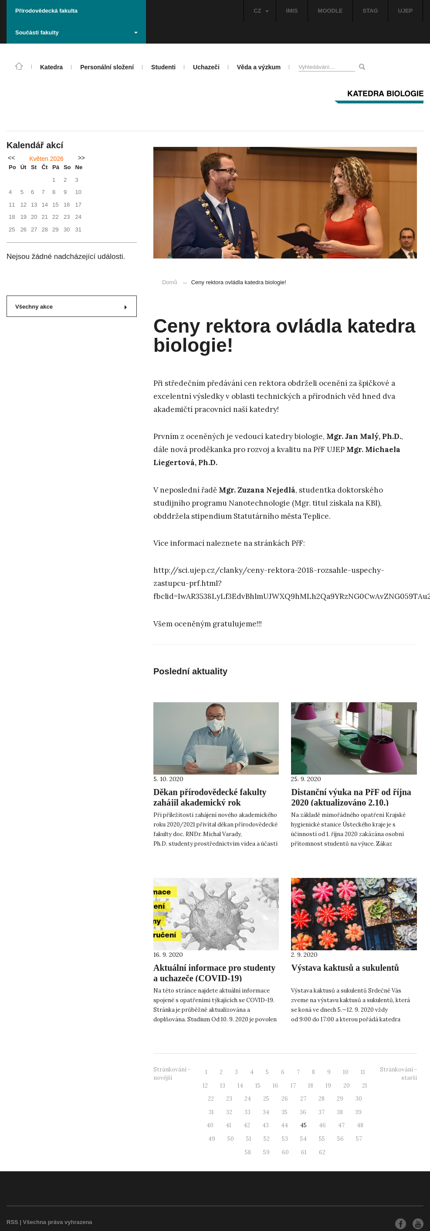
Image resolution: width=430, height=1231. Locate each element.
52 (267, 1139)
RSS (12, 1222)
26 (284, 1098)
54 (303, 1139)
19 (328, 1085)
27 (303, 1098)
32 (229, 1112)
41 (228, 1125)
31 (211, 1112)
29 (340, 1098)
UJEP (405, 10)
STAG (370, 10)
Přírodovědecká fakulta (46, 10)
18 (310, 1085)
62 (322, 1152)
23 (229, 1098)
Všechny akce (71, 306)
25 (266, 1098)
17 (293, 1085)
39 (358, 1112)
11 (363, 1072)
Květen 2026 (46, 158)
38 (340, 1112)
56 (340, 1139)
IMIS (292, 10)
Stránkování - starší (398, 1073)
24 (247, 1098)
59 (266, 1152)
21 (364, 1085)
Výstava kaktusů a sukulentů (345, 968)
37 (321, 1112)
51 (248, 1139)
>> (81, 157)
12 (205, 1085)
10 (346, 1072)
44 (284, 1125)
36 (303, 1112)
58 (248, 1152)
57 (359, 1139)
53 (285, 1139)
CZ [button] (261, 10)
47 (341, 1125)
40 (210, 1125)
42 (247, 1125)
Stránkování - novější (171, 1073)
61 (304, 1152)
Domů (169, 282)
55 (322, 1139)
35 (284, 1112)
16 (275, 1085)
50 (230, 1139)
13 (222, 1085)
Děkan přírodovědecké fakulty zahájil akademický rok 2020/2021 (210, 802)
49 (211, 1139)
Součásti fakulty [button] (76, 32)
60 (285, 1152)
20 (346, 1085)
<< (11, 157)
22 (211, 1098)
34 (266, 1112)
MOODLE (330, 10)
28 (321, 1098)
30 (359, 1098)
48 (360, 1125)
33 (247, 1112)
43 (265, 1125)
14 (240, 1085)
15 (258, 1085)
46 (322, 1125)
